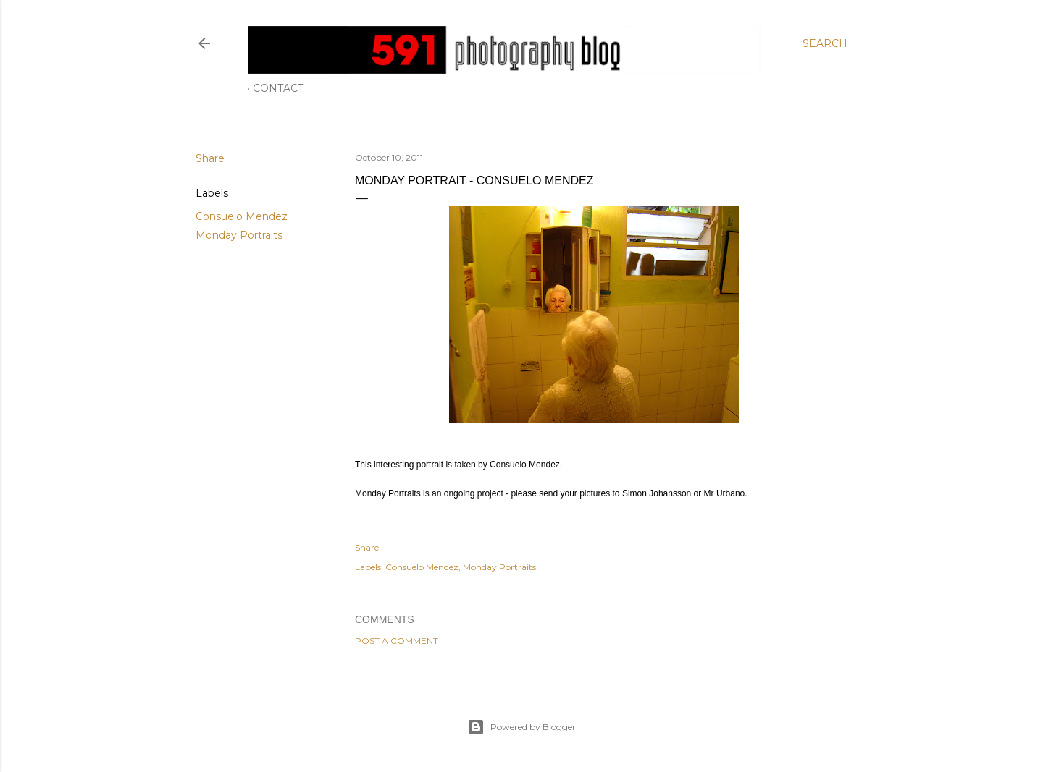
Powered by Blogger (521, 727)
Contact (278, 88)
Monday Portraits (239, 235)
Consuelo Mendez (242, 216)
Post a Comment (396, 640)
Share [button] (210, 158)
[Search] (825, 43)
